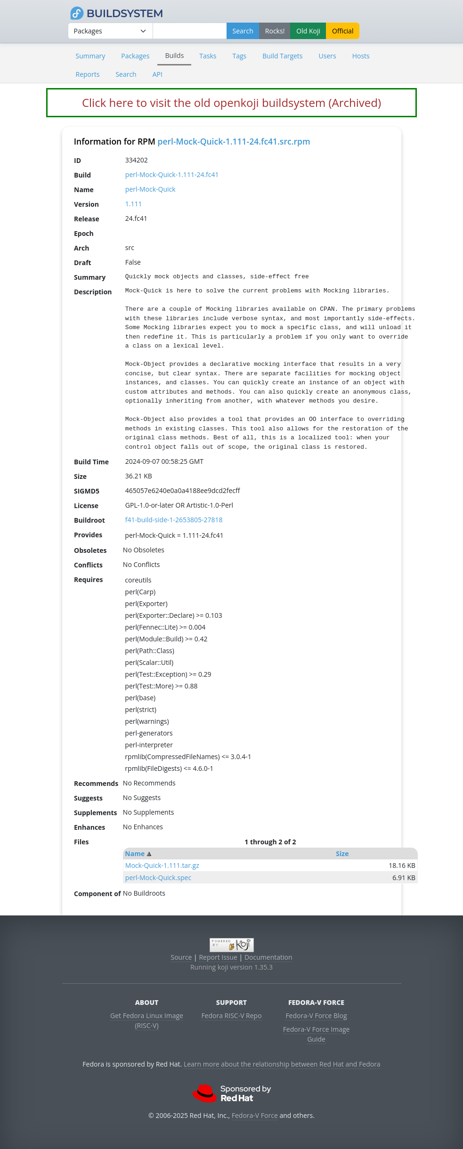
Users (327, 55)
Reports (88, 74)
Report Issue (218, 957)
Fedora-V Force (255, 1115)
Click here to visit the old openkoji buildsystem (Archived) (231, 102)
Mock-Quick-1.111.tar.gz (162, 865)
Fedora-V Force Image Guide (316, 1034)
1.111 (133, 203)
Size (342, 853)
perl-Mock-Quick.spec (158, 877)
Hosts (361, 55)
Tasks (207, 55)
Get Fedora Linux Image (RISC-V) (146, 1020)
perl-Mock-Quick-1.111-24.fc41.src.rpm (233, 141)
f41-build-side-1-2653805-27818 (174, 519)
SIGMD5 (86, 490)
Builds (174, 55)
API (157, 74)
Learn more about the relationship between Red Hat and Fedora (282, 1064)
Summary (91, 55)
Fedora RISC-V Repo (231, 1015)
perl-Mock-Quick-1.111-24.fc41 (172, 174)
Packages (135, 55)
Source (181, 957)
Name (135, 853)
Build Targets (282, 55)
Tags (240, 55)
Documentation (268, 957)
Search (125, 74)
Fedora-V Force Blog (316, 1015)
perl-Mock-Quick (150, 189)
